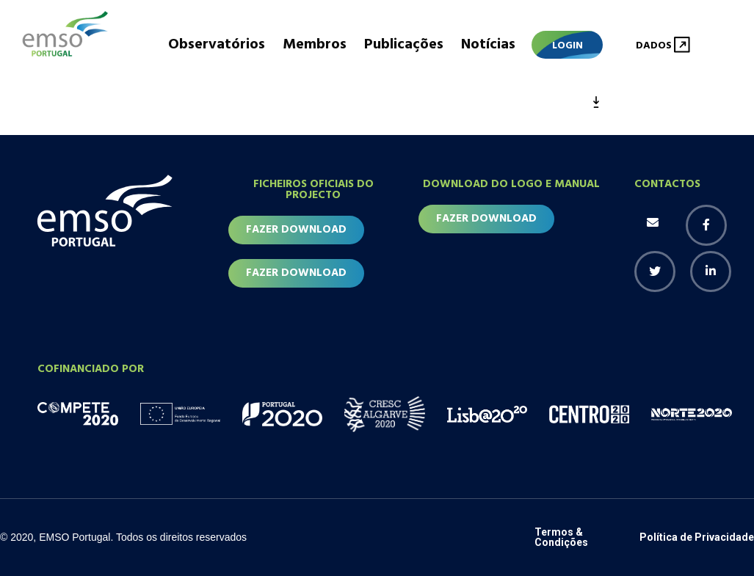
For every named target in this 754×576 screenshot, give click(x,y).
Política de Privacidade (696, 537)
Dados (654, 45)
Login (567, 45)
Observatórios (216, 44)
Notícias (488, 44)
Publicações (403, 44)
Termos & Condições (561, 537)
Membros (315, 44)
